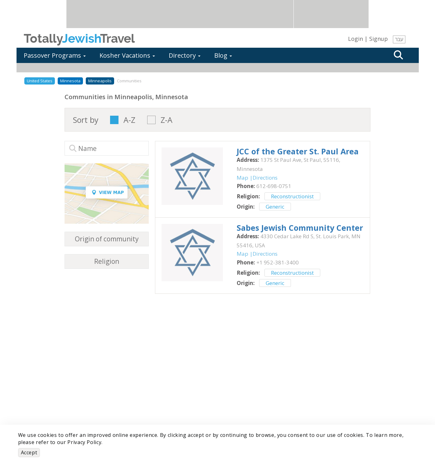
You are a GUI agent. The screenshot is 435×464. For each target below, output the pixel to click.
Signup (378, 38)
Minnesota (70, 81)
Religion (106, 261)
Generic (275, 206)
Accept (29, 452)
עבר (399, 39)
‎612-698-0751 (273, 186)
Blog (223, 55)
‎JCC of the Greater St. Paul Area (298, 151)
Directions (265, 177)
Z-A (166, 120)
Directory (185, 55)
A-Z (129, 120)
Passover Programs (55, 55)
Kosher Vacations (127, 55)
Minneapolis (100, 81)
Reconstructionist (292, 196)
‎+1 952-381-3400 (277, 262)
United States (39, 81)
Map (242, 177)
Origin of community (107, 239)
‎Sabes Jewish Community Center (300, 227)
